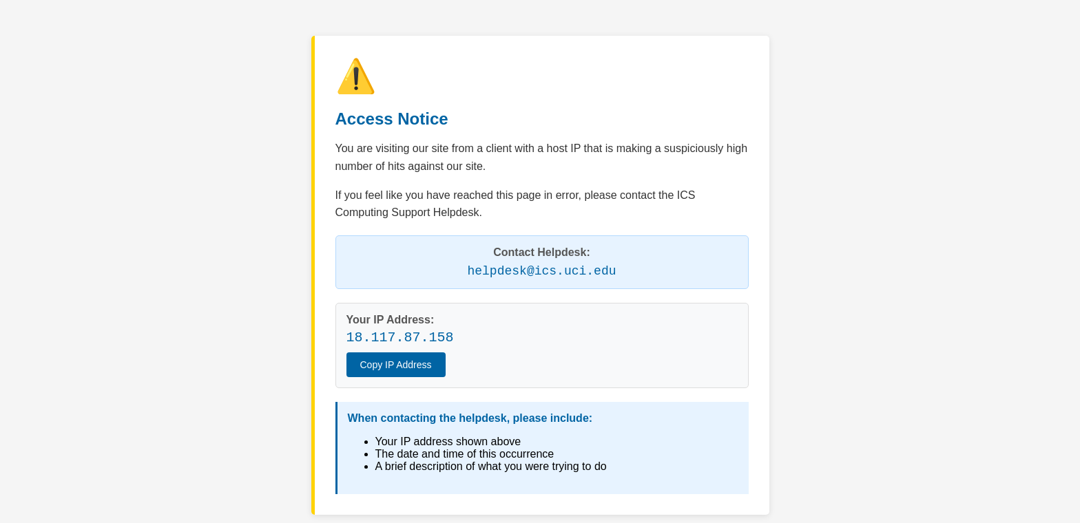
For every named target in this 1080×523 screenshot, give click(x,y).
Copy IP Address (396, 364)
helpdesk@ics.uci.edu (541, 271)
